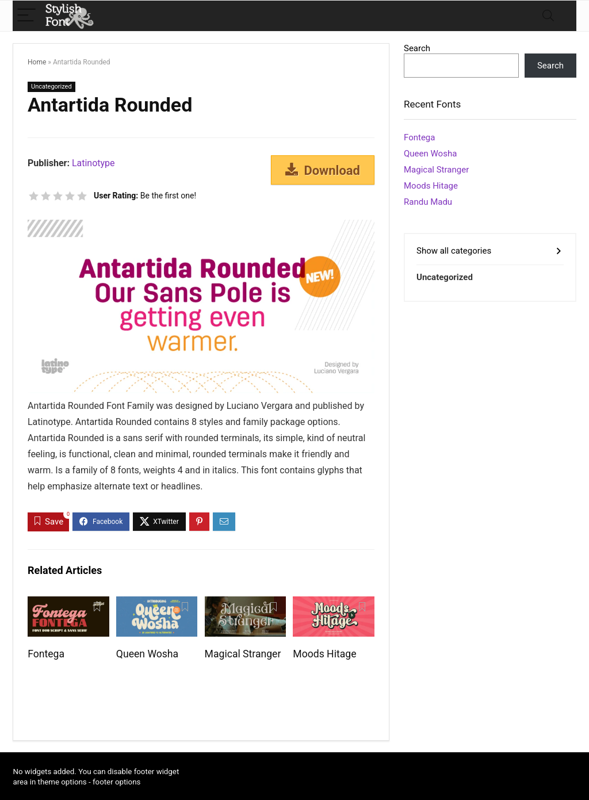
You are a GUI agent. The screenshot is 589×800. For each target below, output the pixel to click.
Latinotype (93, 163)
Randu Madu (428, 202)
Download (322, 170)
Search (417, 48)
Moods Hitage (324, 654)
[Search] (548, 16)
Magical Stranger (243, 654)
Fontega (46, 654)
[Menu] (26, 16)
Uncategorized (51, 86)
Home (37, 62)
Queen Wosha (147, 654)
